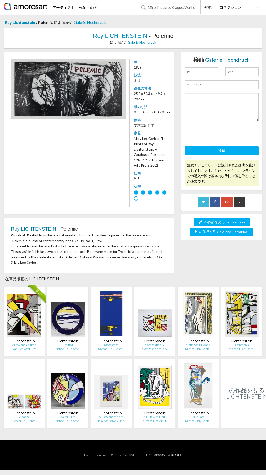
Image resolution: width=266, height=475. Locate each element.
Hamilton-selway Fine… (111, 421)
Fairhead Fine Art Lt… (154, 421)
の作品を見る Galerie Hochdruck (221, 232)
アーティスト (63, 7)
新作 (93, 7)
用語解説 (160, 455)
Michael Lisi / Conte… (68, 349)
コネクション (231, 7)
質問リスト (175, 455)
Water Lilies (67, 417)
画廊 (82, 7)
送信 (221, 150)
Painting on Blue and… (198, 345)
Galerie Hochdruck (90, 22)
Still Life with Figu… (155, 417)
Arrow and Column (24, 345)
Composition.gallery (154, 349)
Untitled (68, 345)
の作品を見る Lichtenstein (222, 222)
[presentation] (222, 134)
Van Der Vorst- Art (24, 349)
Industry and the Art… (111, 417)
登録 (208, 7)
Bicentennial (242, 345)
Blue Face (198, 417)
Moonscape (111, 345)
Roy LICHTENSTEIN (120, 35)
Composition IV (154, 345)
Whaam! (24, 417)
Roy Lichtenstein (20, 22)
